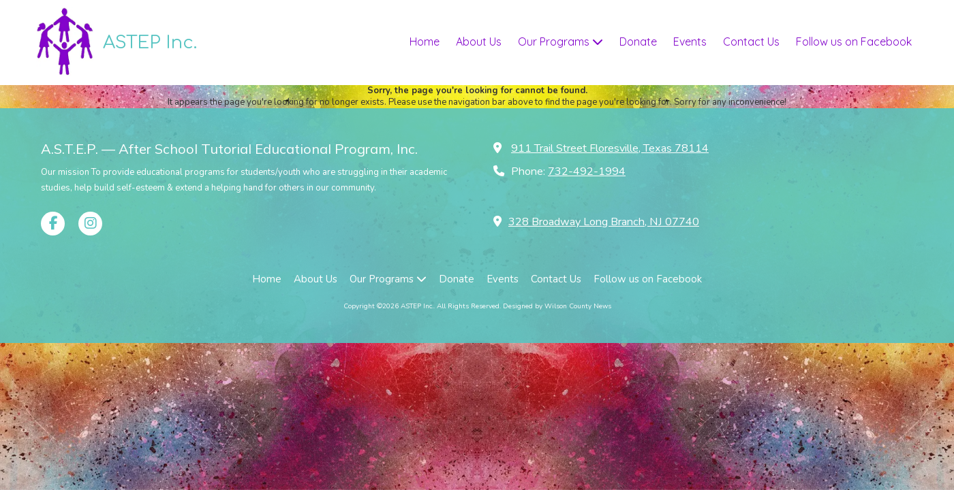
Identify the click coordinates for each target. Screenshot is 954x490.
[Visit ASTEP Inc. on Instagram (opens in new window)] (90, 223)
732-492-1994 (587, 171)
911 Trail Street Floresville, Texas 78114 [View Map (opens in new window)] (610, 148)
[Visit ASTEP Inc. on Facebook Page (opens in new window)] (53, 223)
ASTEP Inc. (150, 42)
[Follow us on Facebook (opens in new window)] (854, 42)
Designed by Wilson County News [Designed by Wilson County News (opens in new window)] (557, 306)
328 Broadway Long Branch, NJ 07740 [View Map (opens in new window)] (603, 221)
